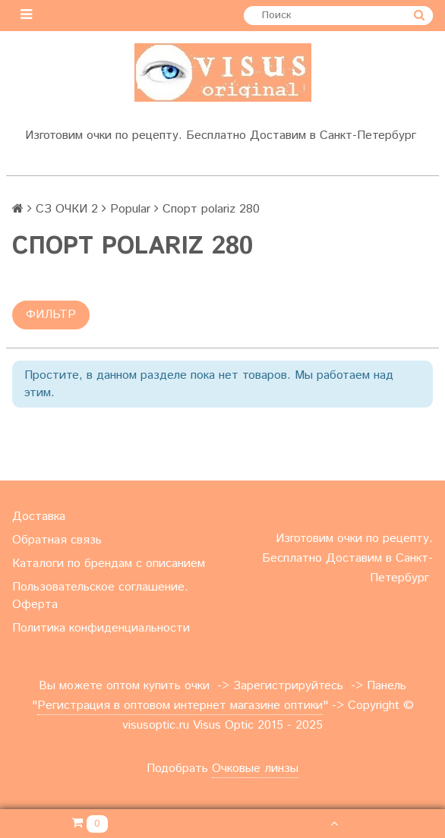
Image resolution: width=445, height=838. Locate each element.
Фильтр (51, 314)
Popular (130, 209)
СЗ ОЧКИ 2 (67, 209)
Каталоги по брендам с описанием (108, 563)
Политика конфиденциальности (101, 628)
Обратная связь (57, 540)
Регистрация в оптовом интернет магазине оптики (180, 705)
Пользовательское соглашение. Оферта (100, 595)
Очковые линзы (255, 768)
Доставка (38, 516)
